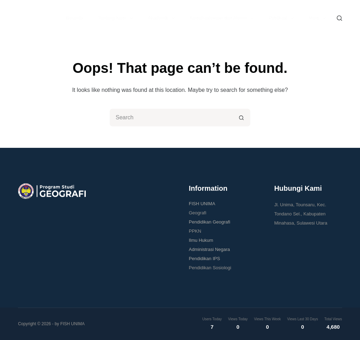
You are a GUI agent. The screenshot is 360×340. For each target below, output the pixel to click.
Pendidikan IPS (204, 258)
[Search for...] (171, 117)
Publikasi (282, 18)
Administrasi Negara (209, 249)
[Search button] (241, 117)
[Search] (339, 18)
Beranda (74, 17)
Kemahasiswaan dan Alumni (223, 18)
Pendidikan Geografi (209, 222)
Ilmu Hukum (201, 240)
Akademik (163, 18)
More (318, 18)
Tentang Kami (117, 18)
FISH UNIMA (202, 203)
